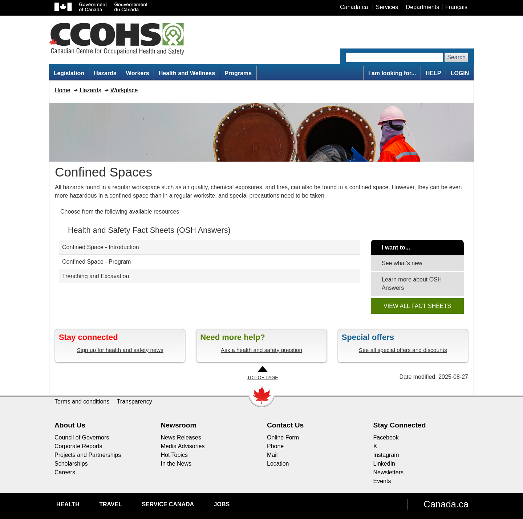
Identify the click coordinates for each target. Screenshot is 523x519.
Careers (64, 472)
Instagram (386, 455)
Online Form (283, 437)
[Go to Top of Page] (262, 373)
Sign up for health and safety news (120, 350)
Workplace (124, 90)
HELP (433, 73)
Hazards (105, 73)
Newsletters (388, 472)
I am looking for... (392, 73)
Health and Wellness (187, 73)
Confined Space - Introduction (100, 247)
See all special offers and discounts (403, 350)
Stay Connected (399, 425)
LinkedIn (384, 464)
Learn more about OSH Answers (412, 283)
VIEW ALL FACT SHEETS (417, 306)
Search (456, 57)
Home (62, 90)
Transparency (134, 401)
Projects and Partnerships (87, 455)
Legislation (69, 73)
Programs (238, 73)
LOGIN (460, 73)
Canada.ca (446, 504)
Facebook (386, 437)
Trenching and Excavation (95, 276)
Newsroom (178, 425)
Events (382, 481)
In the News (176, 464)
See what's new (402, 263)
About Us (69, 425)
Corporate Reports (78, 446)
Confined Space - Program (96, 262)
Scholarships (71, 464)
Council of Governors (81, 437)
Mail (272, 455)
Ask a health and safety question (261, 350)
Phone (275, 446)
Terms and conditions (81, 401)
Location (278, 464)
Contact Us (285, 425)
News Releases (181, 437)
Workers (137, 73)
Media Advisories (183, 446)
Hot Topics (174, 455)
